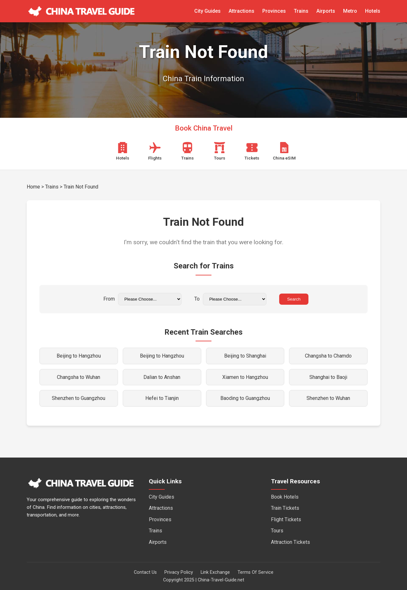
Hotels (372, 11)
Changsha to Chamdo (328, 356)
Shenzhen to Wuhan (328, 398)
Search (293, 299)
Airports (325, 11)
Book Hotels (285, 497)
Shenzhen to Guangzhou (78, 398)
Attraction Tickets (290, 542)
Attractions (241, 11)
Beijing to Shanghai (245, 356)
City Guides (207, 11)
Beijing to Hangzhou (79, 356)
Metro (350, 11)
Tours (277, 531)
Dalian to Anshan (161, 377)
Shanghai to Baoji (328, 377)
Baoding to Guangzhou (245, 398)
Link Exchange (215, 572)
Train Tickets (285, 508)
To (230, 299)
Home (33, 187)
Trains (301, 11)
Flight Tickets (286, 519)
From (142, 299)
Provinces (274, 11)
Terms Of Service (255, 572)
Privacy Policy (178, 572)
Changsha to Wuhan (78, 377)
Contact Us (145, 572)
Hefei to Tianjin (162, 398)
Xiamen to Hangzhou (245, 377)
